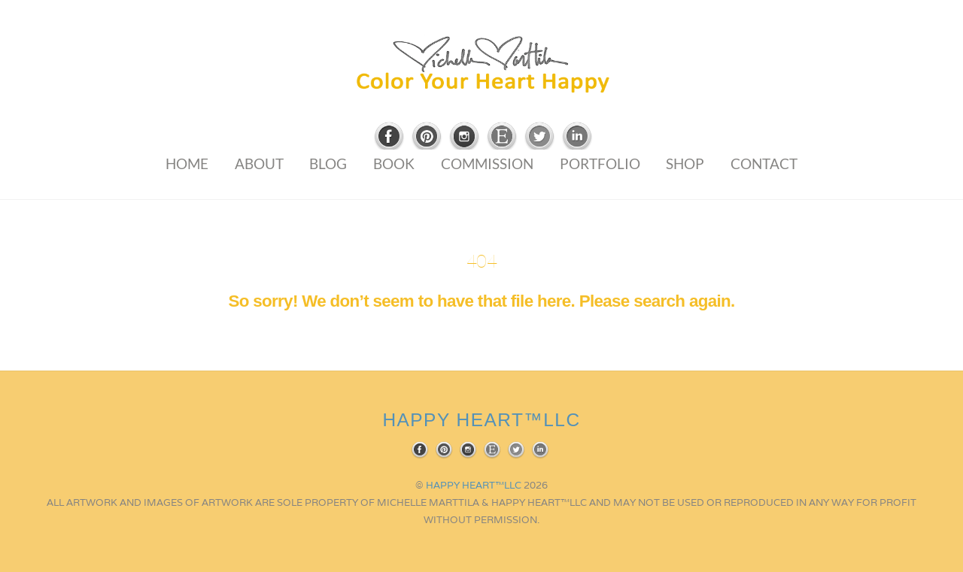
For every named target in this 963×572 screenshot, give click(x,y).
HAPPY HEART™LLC (473, 485)
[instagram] (464, 137)
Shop (685, 163)
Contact (764, 163)
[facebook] (389, 137)
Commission (487, 163)
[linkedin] (577, 137)
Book (394, 163)
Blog (328, 163)
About (259, 163)
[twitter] (539, 137)
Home (187, 163)
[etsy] (502, 137)
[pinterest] (426, 137)
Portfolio (600, 163)
